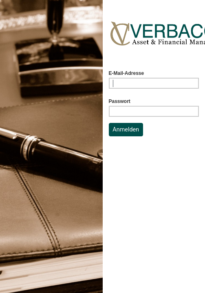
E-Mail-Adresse (126, 73)
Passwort (119, 101)
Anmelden (125, 129)
